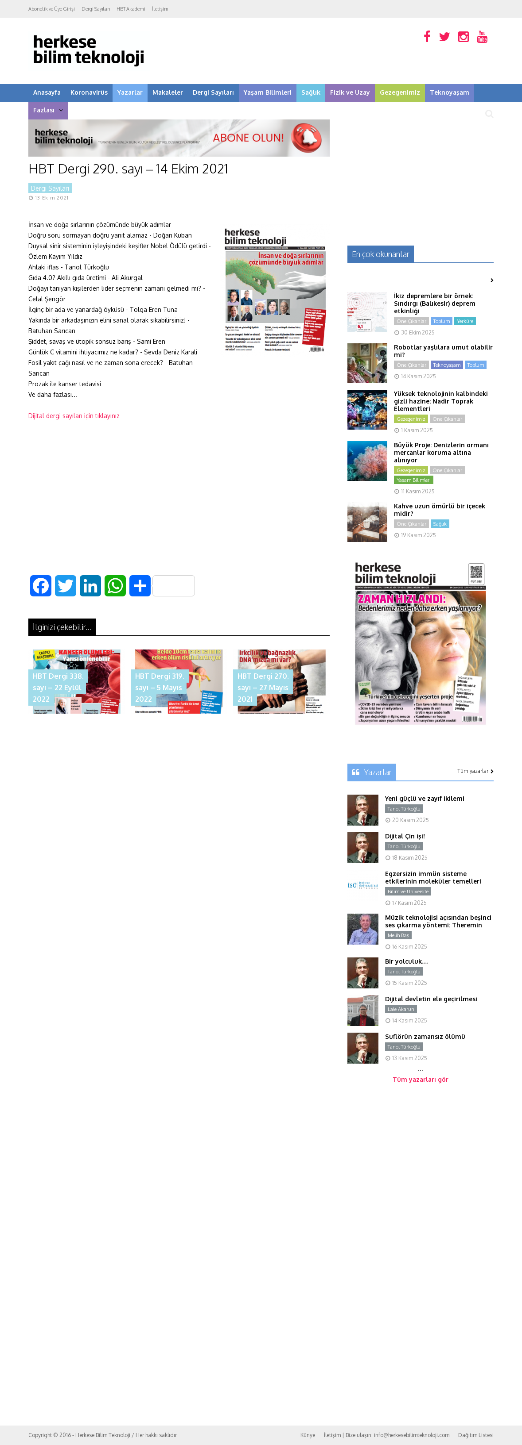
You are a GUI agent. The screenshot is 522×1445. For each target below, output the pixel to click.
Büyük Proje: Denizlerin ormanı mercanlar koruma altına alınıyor (441, 452)
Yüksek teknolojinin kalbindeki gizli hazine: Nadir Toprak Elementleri (441, 401)
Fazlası (48, 110)
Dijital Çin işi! (405, 836)
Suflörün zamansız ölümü (425, 1036)
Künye (307, 1435)
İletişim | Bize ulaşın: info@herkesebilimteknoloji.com (386, 1435)
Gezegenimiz (400, 92)
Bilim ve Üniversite (408, 891)
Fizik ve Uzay (350, 92)
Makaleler (167, 92)
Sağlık (310, 92)
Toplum (441, 321)
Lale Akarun (401, 1009)
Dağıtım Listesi (476, 1435)
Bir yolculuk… (406, 961)
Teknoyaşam (449, 92)
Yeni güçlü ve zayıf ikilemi (424, 798)
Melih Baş (398, 935)
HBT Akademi (131, 9)
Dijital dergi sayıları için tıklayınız (74, 415)
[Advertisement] (179, 494)
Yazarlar (130, 92)
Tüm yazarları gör (420, 1079)
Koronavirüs (89, 92)
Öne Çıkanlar (411, 321)
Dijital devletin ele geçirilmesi (431, 999)
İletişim (160, 9)
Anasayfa (47, 92)
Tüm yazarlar (475, 771)
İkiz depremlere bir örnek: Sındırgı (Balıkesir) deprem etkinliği (434, 303)
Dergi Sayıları (96, 9)
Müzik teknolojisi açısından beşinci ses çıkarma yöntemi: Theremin (438, 921)
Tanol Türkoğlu (404, 809)
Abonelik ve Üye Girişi (51, 9)
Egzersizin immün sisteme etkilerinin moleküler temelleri (433, 877)
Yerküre (465, 321)
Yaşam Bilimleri (268, 92)
